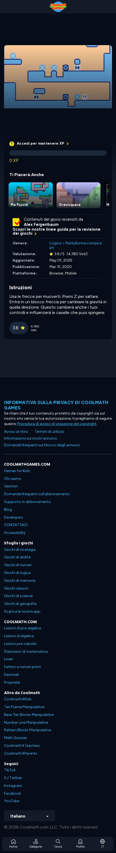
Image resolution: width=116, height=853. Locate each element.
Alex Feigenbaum (41, 224)
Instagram (13, 785)
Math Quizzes (15, 738)
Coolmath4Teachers (22, 745)
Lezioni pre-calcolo (20, 643)
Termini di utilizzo (49, 431)
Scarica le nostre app (22, 611)
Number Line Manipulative (26, 722)
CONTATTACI (15, 525)
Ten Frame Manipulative (24, 707)
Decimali (11, 674)
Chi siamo (12, 478)
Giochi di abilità (17, 557)
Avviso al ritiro (16, 431)
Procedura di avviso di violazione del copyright (56, 424)
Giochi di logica (17, 572)
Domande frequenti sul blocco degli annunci (42, 445)
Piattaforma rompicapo (76, 245)
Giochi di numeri (18, 565)
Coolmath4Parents (20, 753)
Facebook (12, 793)
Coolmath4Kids (18, 699)
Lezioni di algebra (19, 636)
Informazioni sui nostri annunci (30, 438)
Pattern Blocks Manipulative (27, 730)
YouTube (11, 801)
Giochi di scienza (18, 596)
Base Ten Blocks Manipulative (29, 714)
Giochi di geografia (20, 603)
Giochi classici (16, 588)
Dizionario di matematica (26, 651)
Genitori (11, 486)
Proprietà (12, 682)
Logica (55, 243)
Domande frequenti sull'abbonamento (37, 494)
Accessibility (14, 532)
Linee (8, 659)
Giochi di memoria (19, 580)
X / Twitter (13, 778)
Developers (13, 517)
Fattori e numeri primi (22, 667)
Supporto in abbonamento (27, 501)
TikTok (10, 770)
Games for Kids (17, 471)
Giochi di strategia (20, 549)
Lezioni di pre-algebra (22, 628)
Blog (8, 509)
